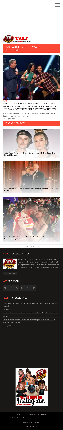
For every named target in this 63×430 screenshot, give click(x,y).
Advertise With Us (31, 426)
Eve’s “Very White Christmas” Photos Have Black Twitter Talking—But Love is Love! (30, 313)
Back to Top (30, 246)
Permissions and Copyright (31, 422)
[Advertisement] (31, 17)
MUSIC (5, 101)
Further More (10, 273)
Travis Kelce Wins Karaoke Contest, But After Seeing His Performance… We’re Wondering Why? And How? (29, 321)
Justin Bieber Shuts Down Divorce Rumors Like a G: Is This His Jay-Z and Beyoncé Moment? (30, 304)
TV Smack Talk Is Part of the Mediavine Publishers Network (31, 418)
